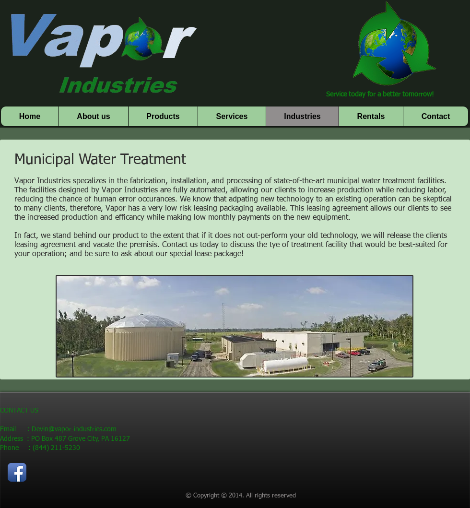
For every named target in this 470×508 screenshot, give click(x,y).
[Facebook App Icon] (17, 472)
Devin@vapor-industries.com (74, 429)
